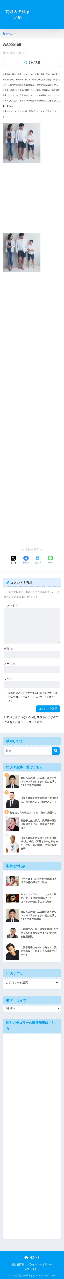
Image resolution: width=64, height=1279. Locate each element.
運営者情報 (17, 1264)
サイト (8, 678)
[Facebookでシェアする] (26, 560)
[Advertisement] (46, 16)
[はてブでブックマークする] (38, 560)
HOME (32, 1257)
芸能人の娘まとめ (17, 14)
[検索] (56, 751)
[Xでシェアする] (14, 560)
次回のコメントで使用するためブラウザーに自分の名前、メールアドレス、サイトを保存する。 (33, 696)
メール (10, 663)
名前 (8, 648)
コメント (11, 605)
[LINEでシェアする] (50, 560)
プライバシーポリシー (40, 1264)
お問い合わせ (32, 1269)
